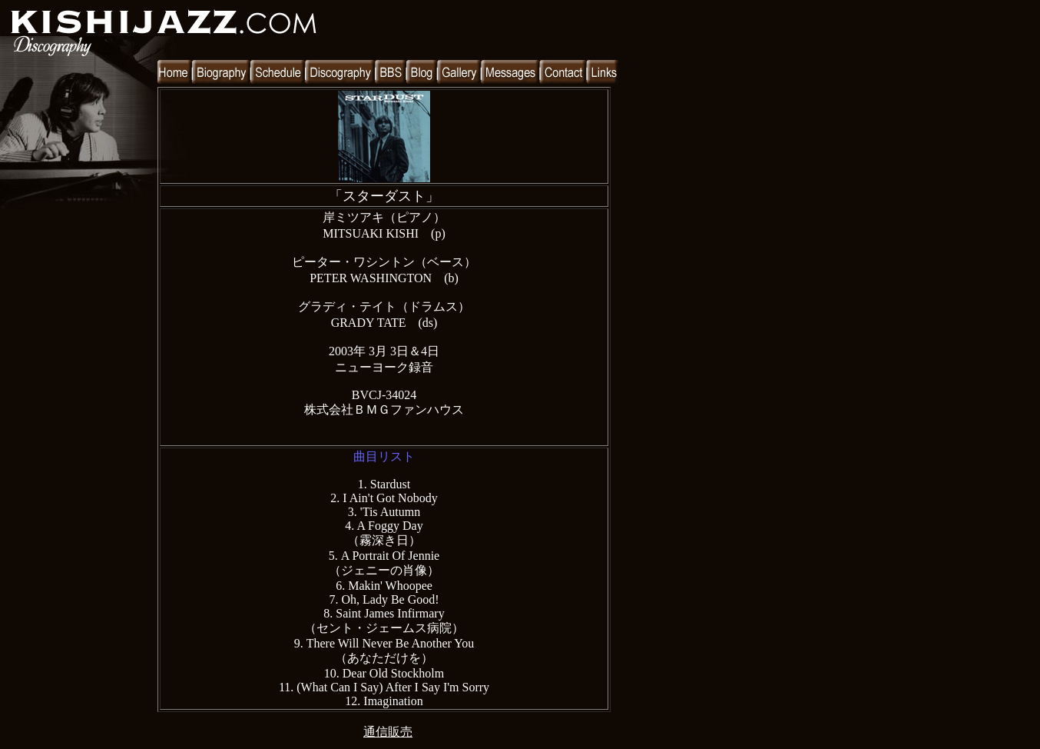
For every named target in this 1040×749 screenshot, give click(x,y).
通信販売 (387, 731)
